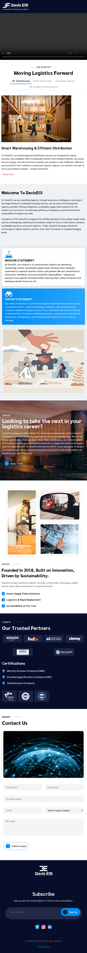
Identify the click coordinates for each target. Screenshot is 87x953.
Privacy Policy (43, 946)
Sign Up (73, 912)
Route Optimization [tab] (42, 80)
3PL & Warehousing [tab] (21, 80)
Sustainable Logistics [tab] (65, 80)
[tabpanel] (43, 134)
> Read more (7, 174)
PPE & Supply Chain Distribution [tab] (43, 86)
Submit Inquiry (19, 846)
